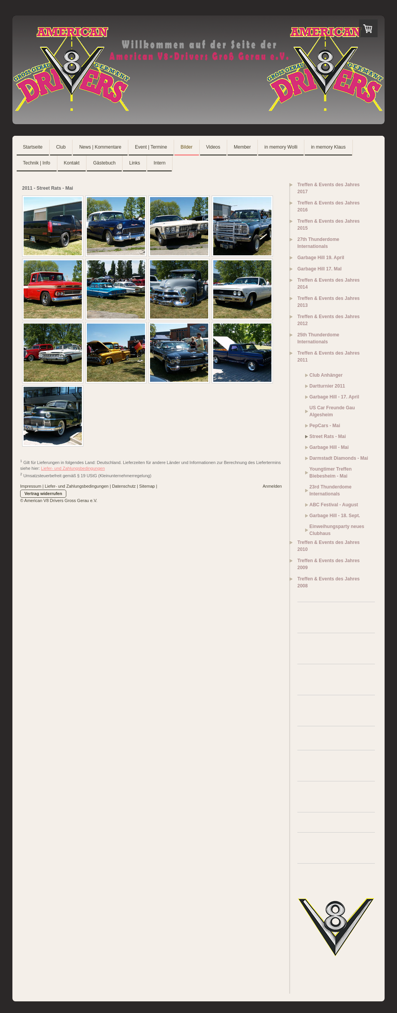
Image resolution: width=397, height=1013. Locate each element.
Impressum (30, 486)
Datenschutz (124, 486)
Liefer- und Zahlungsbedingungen (73, 468)
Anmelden (272, 486)
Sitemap (147, 486)
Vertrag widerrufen (43, 493)
